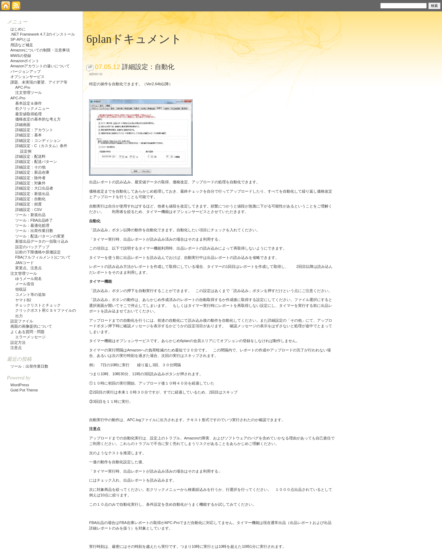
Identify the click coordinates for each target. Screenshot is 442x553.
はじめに (18, 29)
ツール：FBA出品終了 (34, 220)
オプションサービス (27, 77)
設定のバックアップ (32, 247)
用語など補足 (21, 45)
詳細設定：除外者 (30, 178)
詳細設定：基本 (28, 135)
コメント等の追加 (30, 294)
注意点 (16, 348)
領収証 (21, 289)
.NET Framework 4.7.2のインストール (42, 34)
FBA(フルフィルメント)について (43, 257)
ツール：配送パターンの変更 (40, 236)
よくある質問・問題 (27, 332)
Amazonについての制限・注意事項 (40, 50)
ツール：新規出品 (30, 215)
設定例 (25, 151)
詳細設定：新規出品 (32, 194)
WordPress (19, 385)
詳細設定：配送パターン (36, 161)
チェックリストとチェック (38, 305)
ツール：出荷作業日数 (34, 231)
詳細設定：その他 (30, 167)
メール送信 (24, 284)
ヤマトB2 (23, 300)
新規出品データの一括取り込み (41, 241)
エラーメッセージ (30, 337)
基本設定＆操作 (28, 103)
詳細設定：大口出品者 (34, 188)
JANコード (24, 263)
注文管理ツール (28, 92)
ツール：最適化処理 (32, 225)
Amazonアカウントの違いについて (40, 66)
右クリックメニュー (32, 108)
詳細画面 (22, 125)
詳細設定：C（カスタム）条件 (41, 146)
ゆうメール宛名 (28, 278)
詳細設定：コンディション (38, 140)
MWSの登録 (20, 56)
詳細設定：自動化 (148, 66)
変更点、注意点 (28, 268)
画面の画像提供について (31, 326)
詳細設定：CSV (28, 209)
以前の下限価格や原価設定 (38, 252)
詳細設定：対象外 (30, 183)
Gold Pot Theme (24, 390)
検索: (373, 5)
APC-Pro (22, 87)
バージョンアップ (25, 71)
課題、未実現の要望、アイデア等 (38, 82)
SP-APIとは (20, 39)
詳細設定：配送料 (30, 156)
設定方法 (18, 342)
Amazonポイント (24, 61)
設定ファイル (21, 321)
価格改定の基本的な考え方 (38, 119)
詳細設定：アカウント (34, 130)
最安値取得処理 (28, 114)
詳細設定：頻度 (28, 204)
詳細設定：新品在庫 (32, 172)
